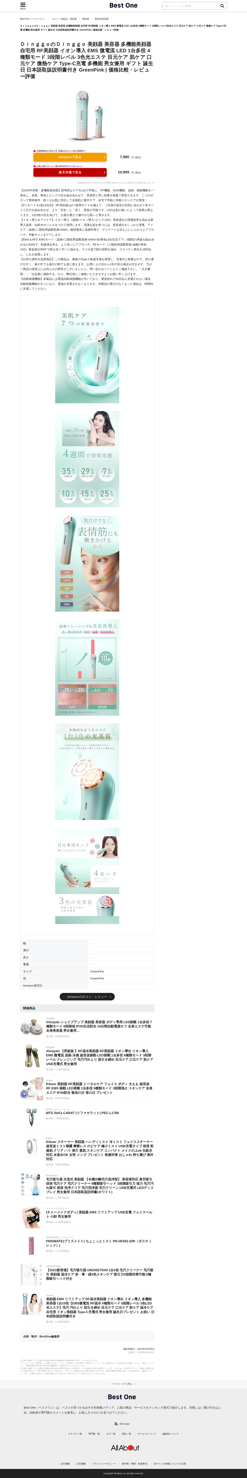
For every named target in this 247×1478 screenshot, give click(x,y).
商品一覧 (126, 1433)
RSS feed (124, 1424)
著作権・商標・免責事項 (134, 1463)
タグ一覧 (111, 1433)
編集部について (170, 1433)
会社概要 (65, 1463)
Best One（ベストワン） (33, 19)
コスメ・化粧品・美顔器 (64, 19)
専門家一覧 (94, 1433)
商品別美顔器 (102, 19)
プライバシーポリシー (103, 1463)
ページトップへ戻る (121, 1384)
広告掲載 (81, 1463)
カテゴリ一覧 (75, 1433)
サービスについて (147, 1433)
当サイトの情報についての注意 (170, 1463)
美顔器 (85, 19)
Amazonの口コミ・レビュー (87, 996)
